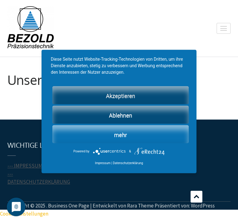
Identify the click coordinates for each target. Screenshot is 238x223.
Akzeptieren (120, 95)
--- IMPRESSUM (24, 165)
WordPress (203, 205)
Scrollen (196, 197)
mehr (120, 134)
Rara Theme (140, 205)
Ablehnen (120, 115)
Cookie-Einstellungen (24, 213)
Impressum (102, 162)
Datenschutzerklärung (128, 162)
